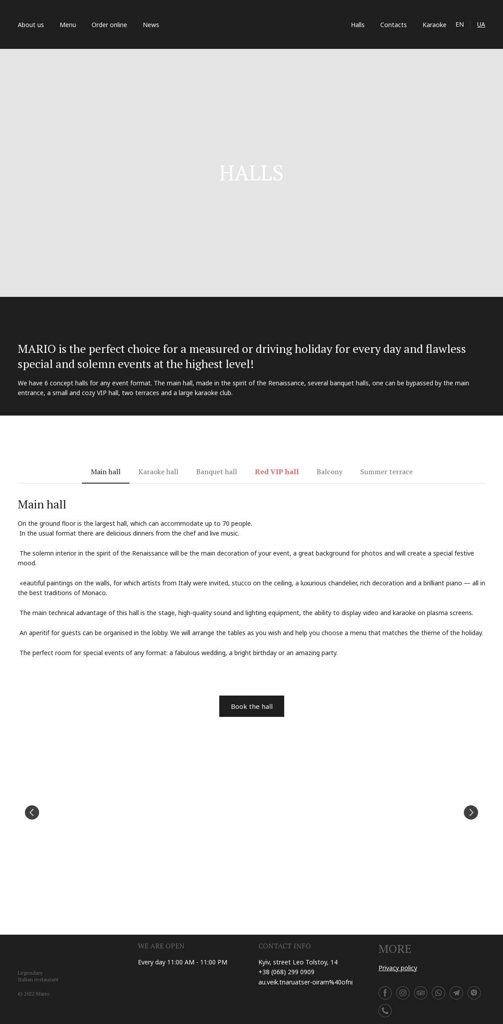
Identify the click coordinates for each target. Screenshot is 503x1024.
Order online (109, 24)
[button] (105, 471)
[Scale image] (251, 812)
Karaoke (435, 24)
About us (31, 24)
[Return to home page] (255, 24)
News (151, 24)
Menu (68, 24)
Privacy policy (397, 968)
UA (481, 24)
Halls (358, 24)
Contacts (393, 24)
